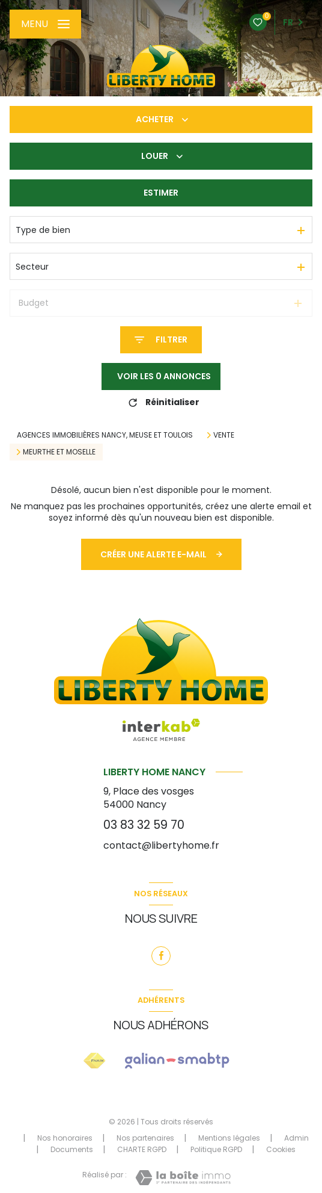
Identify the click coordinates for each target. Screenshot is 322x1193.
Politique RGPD (216, 1149)
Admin (296, 1138)
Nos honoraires (65, 1138)
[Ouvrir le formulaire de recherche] (161, 339)
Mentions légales (229, 1138)
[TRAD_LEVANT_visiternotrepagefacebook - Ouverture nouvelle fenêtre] (161, 955)
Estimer (161, 193)
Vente (223, 435)
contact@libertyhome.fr (161, 845)
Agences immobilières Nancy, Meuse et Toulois (105, 435)
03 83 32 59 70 (143, 825)
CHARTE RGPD (141, 1149)
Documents (71, 1149)
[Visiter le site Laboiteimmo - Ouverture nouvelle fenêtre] (183, 1177)
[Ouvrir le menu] (45, 24)
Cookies (281, 1149)
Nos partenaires (145, 1138)
